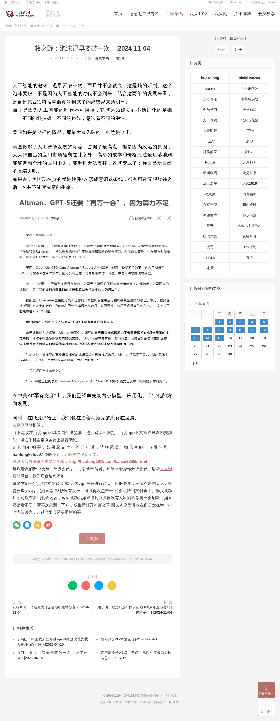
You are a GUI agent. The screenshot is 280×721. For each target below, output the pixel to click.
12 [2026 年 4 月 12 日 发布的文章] (264, 336)
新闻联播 (210, 180)
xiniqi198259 (249, 85)
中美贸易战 (249, 106)
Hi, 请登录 (13, 7)
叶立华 (210, 148)
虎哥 (210, 254)
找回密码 (52, 7)
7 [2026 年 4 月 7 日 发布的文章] (207, 336)
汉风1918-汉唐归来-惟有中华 (22, 18)
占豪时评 (210, 137)
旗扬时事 (250, 180)
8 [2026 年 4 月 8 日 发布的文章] (219, 336)
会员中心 (237, 7)
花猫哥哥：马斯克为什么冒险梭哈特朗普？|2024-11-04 (51, 616)
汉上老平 (210, 190)
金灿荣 (210, 264)
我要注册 (33, 7)
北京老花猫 (249, 127)
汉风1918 (199, 17)
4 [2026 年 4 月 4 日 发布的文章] (252, 328)
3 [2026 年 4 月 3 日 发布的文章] (240, 328)
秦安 (210, 232)
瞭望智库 (210, 222)
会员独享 (266, 17)
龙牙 (210, 275)
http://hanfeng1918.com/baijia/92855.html (108, 468)
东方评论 (210, 106)
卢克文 (249, 137)
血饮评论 (250, 254)
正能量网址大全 (262, 7)
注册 (238, 56)
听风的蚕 (210, 159)
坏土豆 (210, 169)
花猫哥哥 (250, 243)
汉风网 (221, 17)
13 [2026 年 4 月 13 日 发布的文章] (196, 345)
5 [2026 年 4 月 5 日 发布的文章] (264, 328)
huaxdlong (210, 85)
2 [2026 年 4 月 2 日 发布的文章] (230, 328)
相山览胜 (250, 211)
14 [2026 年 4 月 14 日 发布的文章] (207, 345)
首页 (118, 17)
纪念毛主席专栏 (144, 17)
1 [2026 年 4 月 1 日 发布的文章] (219, 328)
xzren (210, 95)
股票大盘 (210, 243)
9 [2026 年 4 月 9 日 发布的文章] (230, 336)
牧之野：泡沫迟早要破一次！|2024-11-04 (92, 54)
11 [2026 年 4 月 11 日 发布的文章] (252, 336)
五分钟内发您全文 (80, 461)
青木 (249, 264)
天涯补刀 (250, 169)
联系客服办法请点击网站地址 (39, 468)
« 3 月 (194, 370)
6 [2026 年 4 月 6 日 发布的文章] (196, 336)
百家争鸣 (174, 17)
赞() (119, 65)
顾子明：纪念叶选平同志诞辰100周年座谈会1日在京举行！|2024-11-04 (135, 616)
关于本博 (242, 17)
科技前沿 (250, 222)
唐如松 (249, 159)
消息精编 (250, 201)
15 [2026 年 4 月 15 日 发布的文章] (219, 345)
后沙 (249, 148)
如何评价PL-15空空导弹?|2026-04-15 (130, 646)
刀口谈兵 (210, 127)
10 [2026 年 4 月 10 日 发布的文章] (240, 336)
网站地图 (171, 702)
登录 (221, 56)
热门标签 (216, 7)
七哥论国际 (249, 95)
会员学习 (210, 116)
